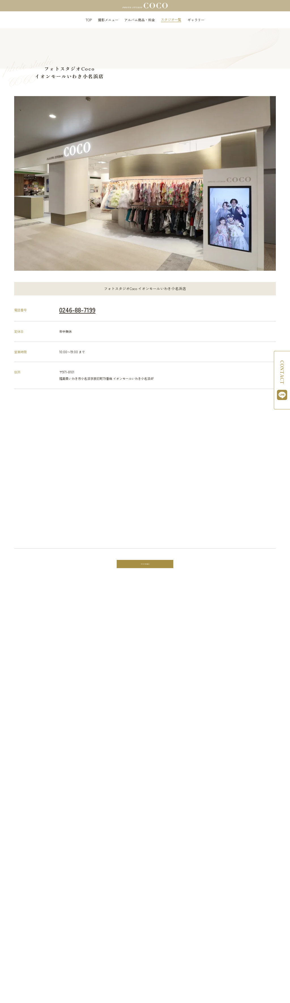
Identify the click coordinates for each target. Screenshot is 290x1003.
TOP (89, 19)
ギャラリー (195, 19)
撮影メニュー (108, 19)
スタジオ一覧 (171, 19)
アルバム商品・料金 (139, 19)
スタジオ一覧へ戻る (145, 565)
